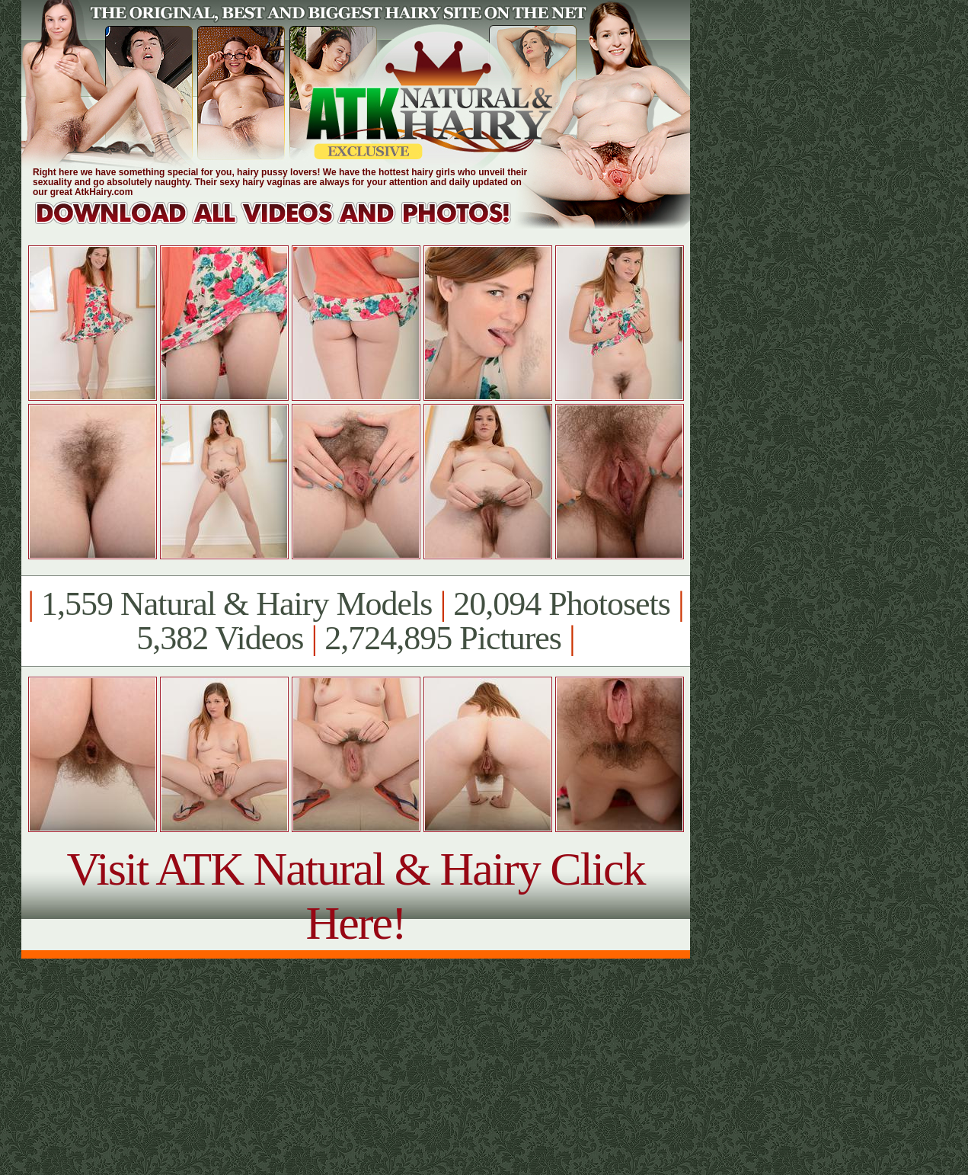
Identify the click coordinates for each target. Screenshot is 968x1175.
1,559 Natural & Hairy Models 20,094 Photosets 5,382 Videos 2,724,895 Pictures (355, 621)
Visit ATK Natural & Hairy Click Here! (355, 896)
